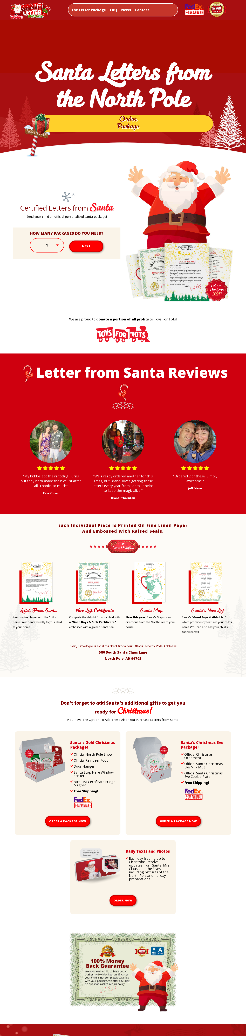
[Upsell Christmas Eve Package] (153, 784)
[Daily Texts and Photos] (97, 893)
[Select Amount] (47, 248)
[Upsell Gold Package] (42, 784)
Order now (123, 903)
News (126, 9)
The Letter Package (88, 9)
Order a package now (67, 824)
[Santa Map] (149, 605)
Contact (142, 9)
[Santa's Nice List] (205, 605)
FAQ (113, 9)
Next (86, 247)
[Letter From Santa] (36, 605)
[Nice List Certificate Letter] (92, 605)
